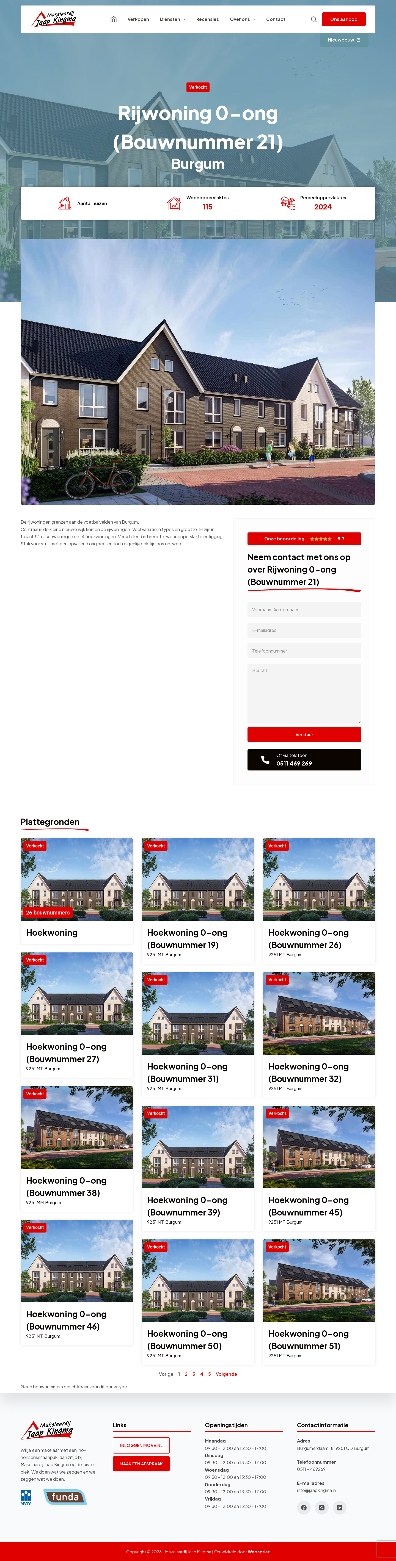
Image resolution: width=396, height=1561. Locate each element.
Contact (275, 19)
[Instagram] (322, 1508)
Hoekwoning (52, 932)
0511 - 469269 (311, 1469)
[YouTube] (339, 1508)
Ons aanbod (344, 19)
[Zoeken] (314, 19)
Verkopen (138, 19)
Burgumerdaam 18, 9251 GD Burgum (333, 1448)
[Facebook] (304, 1508)
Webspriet (259, 1551)
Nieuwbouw (344, 40)
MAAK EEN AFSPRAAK (141, 1463)
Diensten (174, 19)
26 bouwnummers (48, 912)
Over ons (243, 19)
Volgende (226, 1374)
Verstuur (304, 734)
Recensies (207, 19)
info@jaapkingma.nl (317, 1490)
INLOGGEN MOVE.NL (141, 1445)
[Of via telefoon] (265, 760)
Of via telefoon (291, 755)
